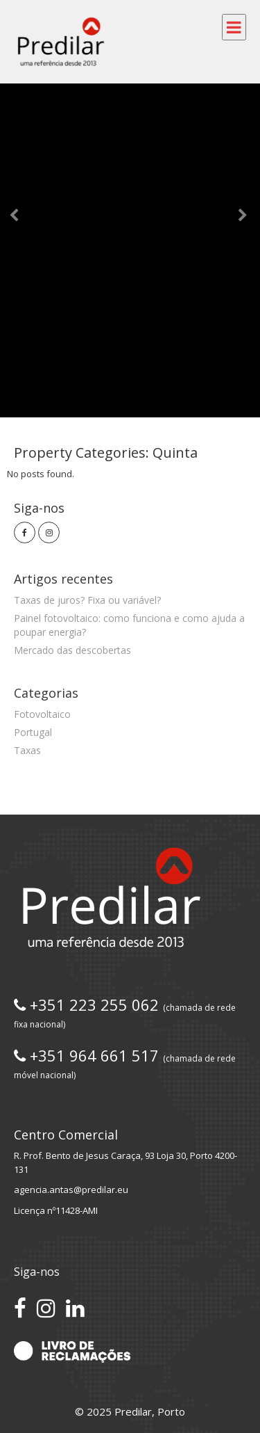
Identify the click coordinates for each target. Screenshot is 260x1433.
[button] (19, 208)
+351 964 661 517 (125, 1063)
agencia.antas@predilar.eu (71, 1189)
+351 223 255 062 (125, 1012)
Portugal (33, 732)
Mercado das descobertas (72, 650)
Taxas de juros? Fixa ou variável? (87, 600)
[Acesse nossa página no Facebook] (20, 1307)
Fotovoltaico (42, 714)
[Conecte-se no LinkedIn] (75, 1307)
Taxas (27, 750)
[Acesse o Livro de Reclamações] (72, 1351)
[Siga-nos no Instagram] (46, 1307)
